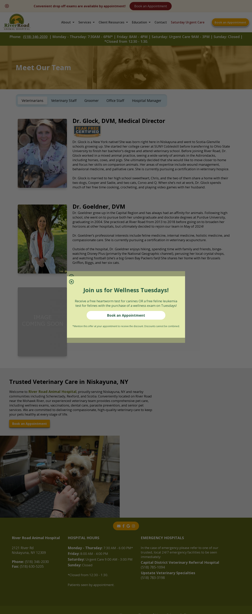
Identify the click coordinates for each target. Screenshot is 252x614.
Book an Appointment (126, 318)
